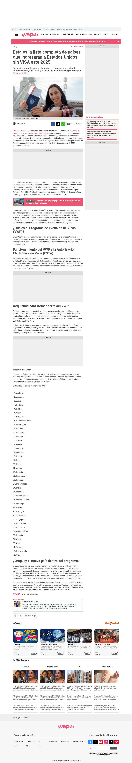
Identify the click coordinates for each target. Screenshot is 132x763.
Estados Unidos (20, 73)
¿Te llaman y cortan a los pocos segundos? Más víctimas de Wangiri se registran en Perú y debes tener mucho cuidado (101, 124)
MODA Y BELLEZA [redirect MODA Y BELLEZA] (68, 34)
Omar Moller (21, 123)
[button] (118, 41)
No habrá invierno (49, 29)
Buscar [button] (113, 748)
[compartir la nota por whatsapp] (63, 124)
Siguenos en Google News (74, 124)
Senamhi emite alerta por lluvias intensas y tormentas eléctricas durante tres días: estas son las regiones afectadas (101, 134)
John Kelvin (78, 29)
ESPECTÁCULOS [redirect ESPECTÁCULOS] (55, 34)
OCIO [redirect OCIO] (90, 34)
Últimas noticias (18, 741)
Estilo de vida (65, 741)
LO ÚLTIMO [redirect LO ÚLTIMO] (44, 34)
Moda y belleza (53, 741)
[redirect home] (30, 35)
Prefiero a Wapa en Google (27, 616)
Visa (23, 594)
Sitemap (40, 746)
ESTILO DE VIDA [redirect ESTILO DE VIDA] (81, 34)
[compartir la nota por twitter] (58, 124)
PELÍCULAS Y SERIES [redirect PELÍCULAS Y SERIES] (100, 34)
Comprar (33, 653)
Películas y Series (78, 741)
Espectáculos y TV (31, 741)
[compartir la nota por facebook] (53, 124)
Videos (28, 746)
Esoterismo (17, 746)
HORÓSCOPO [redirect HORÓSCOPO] (114, 34)
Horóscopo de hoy (24, 29)
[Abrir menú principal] (16, 35)
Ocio (15, 47)
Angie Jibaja (37, 29)
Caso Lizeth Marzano (64, 29)
